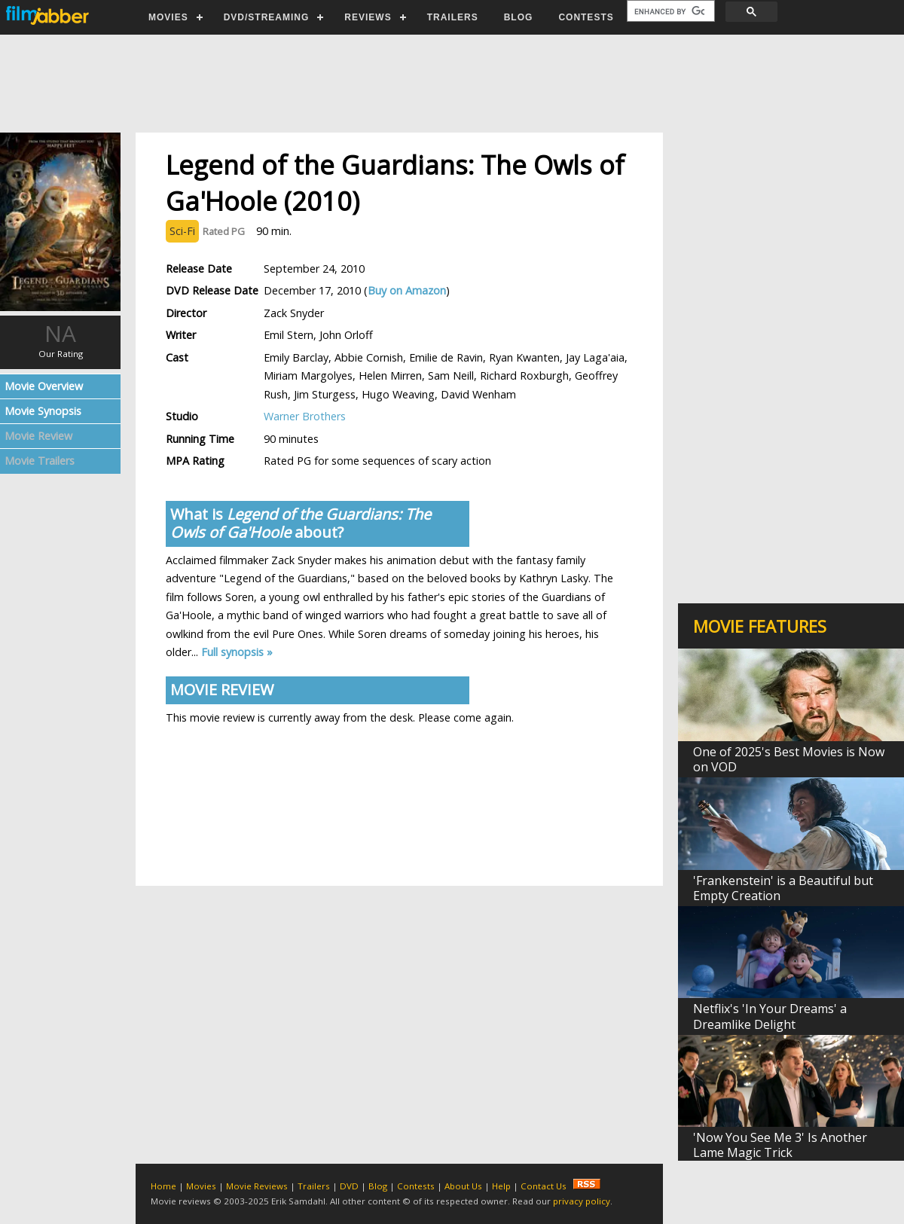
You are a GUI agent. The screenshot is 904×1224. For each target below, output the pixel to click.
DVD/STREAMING (267, 17)
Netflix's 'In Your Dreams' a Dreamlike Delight (770, 1016)
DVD (349, 1186)
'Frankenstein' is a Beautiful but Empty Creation (783, 888)
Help (501, 1186)
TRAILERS (452, 17)
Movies (201, 1186)
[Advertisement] (451, 84)
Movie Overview (44, 386)
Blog (377, 1186)
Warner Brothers (305, 416)
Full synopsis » (237, 652)
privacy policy (581, 1201)
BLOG (518, 17)
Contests (416, 1186)
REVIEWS (367, 17)
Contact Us (544, 1186)
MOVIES (168, 17)
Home (163, 1186)
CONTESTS (585, 17)
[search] (669, 11)
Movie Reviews (257, 1186)
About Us (463, 1186)
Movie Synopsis (43, 411)
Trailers (314, 1186)
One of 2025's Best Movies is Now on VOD (788, 759)
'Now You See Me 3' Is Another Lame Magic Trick (780, 1145)
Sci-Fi (182, 231)
